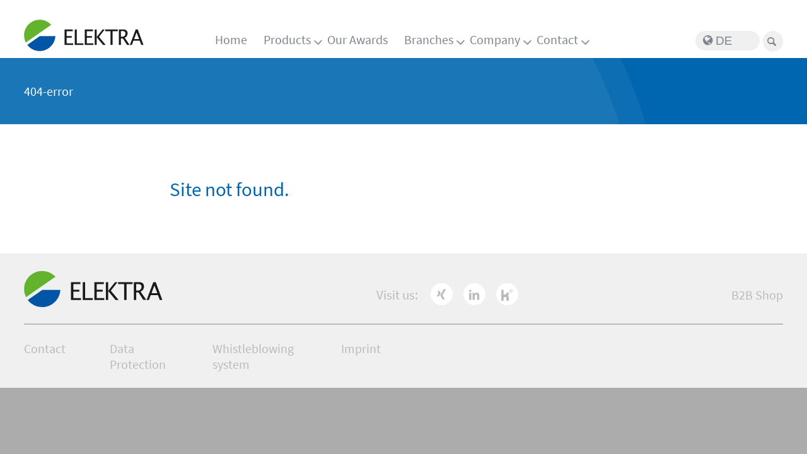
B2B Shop (757, 295)
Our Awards (357, 39)
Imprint (361, 348)
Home (231, 39)
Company (495, 39)
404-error (48, 91)
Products (287, 39)
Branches (428, 39)
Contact (557, 39)
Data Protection (138, 356)
